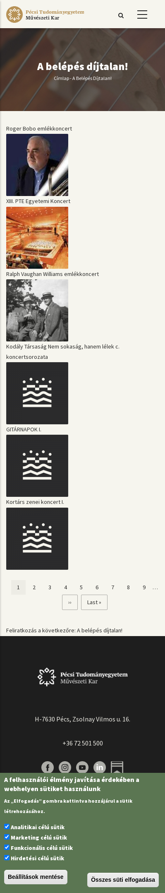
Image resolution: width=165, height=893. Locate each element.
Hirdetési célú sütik (37, 858)
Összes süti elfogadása (123, 879)
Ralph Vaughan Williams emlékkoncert (52, 274)
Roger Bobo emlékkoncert (39, 128)
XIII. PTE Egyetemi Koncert (38, 201)
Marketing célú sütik (39, 837)
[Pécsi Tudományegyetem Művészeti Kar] (45, 23)
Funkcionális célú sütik (42, 848)
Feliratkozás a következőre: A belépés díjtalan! (64, 630)
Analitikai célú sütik (38, 827)
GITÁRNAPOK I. (23, 429)
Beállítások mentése (36, 877)
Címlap (61, 78)
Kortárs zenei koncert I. (35, 502)
